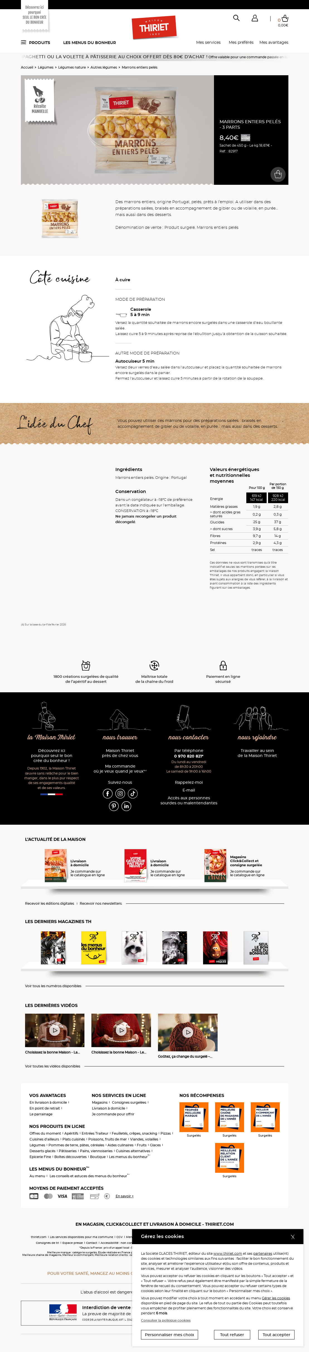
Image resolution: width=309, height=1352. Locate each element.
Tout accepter (276, 1334)
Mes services (208, 42)
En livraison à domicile (48, 1102)
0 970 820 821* (188, 756)
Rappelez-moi (189, 782)
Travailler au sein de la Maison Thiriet (257, 753)
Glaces (155, 1145)
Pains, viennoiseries (96, 1151)
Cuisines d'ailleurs (44, 1139)
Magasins (100, 1102)
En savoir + (125, 1196)
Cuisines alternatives (133, 1151)
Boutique (98, 1157)
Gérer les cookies (276, 1298)
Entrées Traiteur (95, 1133)
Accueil (27, 67)
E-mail (189, 790)
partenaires (262, 1253)
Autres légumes (104, 67)
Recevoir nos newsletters (101, 903)
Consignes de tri (47, 1243)
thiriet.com (39, 1237)
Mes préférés (241, 42)
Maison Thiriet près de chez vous (120, 753)
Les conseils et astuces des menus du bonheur (90, 1176)
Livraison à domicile (108, 1108)
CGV (119, 1237)
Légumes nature (72, 67)
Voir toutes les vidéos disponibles (52, 1066)
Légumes (45, 67)
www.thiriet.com (227, 1253)
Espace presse (72, 1243)
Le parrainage (41, 1114)
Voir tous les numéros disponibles (53, 986)
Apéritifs (71, 1133)
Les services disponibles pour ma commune (81, 1237)
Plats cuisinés (73, 1139)
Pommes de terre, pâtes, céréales (76, 1145)
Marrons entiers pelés (139, 67)
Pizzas (165, 1133)
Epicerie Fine (40, 1157)
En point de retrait (45, 1108)
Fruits (142, 1145)
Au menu (37, 1176)
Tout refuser (232, 1334)
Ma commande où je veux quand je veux (120, 769)
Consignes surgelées (129, 1102)
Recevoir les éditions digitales (49, 903)
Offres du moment (45, 1133)
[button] (255, 19)
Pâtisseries (68, 1151)
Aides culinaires (120, 1145)
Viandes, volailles (144, 1139)
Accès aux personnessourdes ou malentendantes (188, 800)
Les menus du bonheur (89, 42)
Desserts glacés (42, 1151)
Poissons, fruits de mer (107, 1139)
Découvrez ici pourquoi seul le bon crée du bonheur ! (51, 755)
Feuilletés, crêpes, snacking (134, 1133)
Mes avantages (273, 42)
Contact (91, 1243)
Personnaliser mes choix (169, 1334)
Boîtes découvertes (70, 1157)
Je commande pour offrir (113, 1114)
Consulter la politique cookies (166, 1320)
